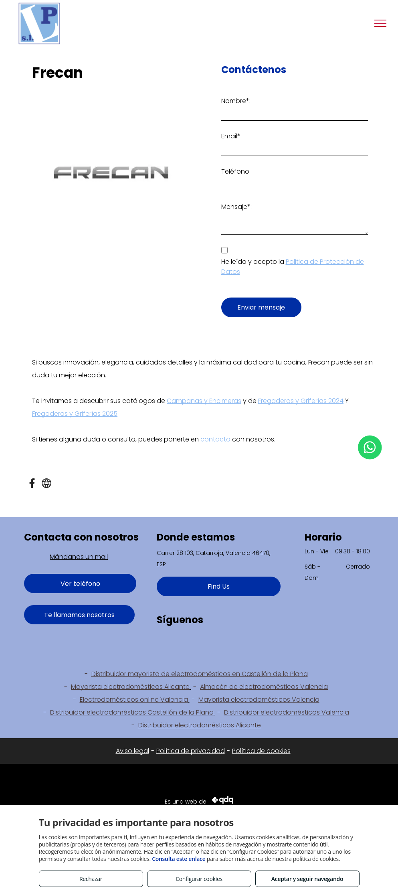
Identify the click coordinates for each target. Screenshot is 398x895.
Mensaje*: (236, 206)
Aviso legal (132, 750)
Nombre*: (236, 100)
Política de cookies (261, 750)
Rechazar (90, 879)
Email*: (231, 136)
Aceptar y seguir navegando (307, 879)
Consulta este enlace (178, 859)
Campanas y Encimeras (204, 400)
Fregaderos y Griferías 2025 (74, 413)
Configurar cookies (199, 879)
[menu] (380, 23)
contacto (215, 439)
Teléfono (235, 171)
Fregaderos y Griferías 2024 (300, 400)
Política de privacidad (190, 750)
